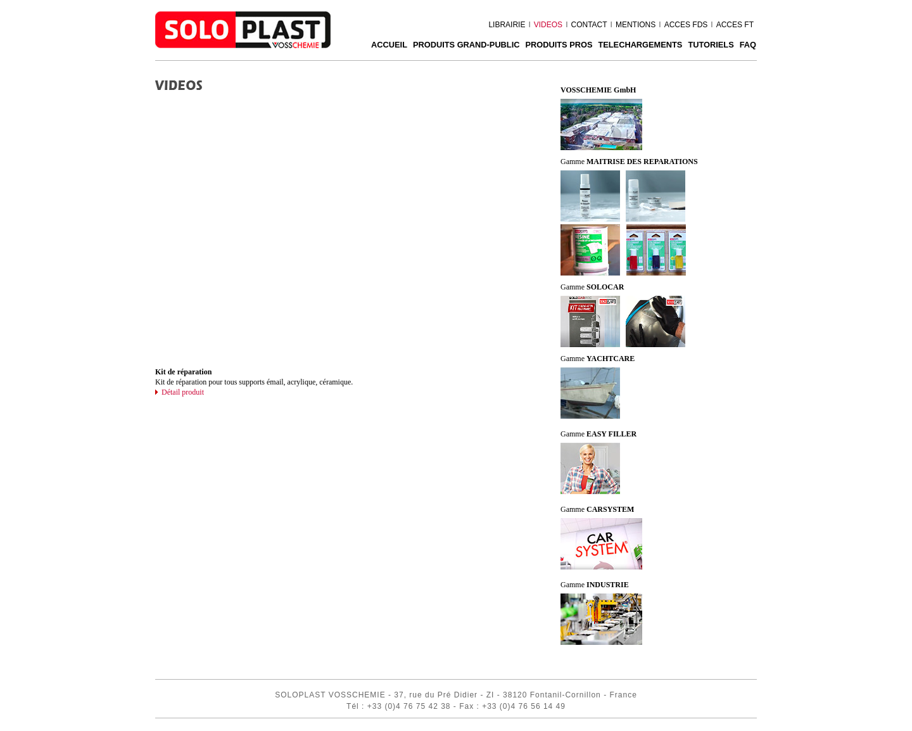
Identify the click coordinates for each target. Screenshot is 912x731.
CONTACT (589, 24)
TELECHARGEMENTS (640, 44)
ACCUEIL (389, 44)
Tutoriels (710, 44)
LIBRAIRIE (506, 24)
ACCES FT (735, 24)
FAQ (748, 44)
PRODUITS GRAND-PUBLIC (466, 44)
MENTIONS (636, 24)
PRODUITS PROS (558, 44)
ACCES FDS (686, 24)
